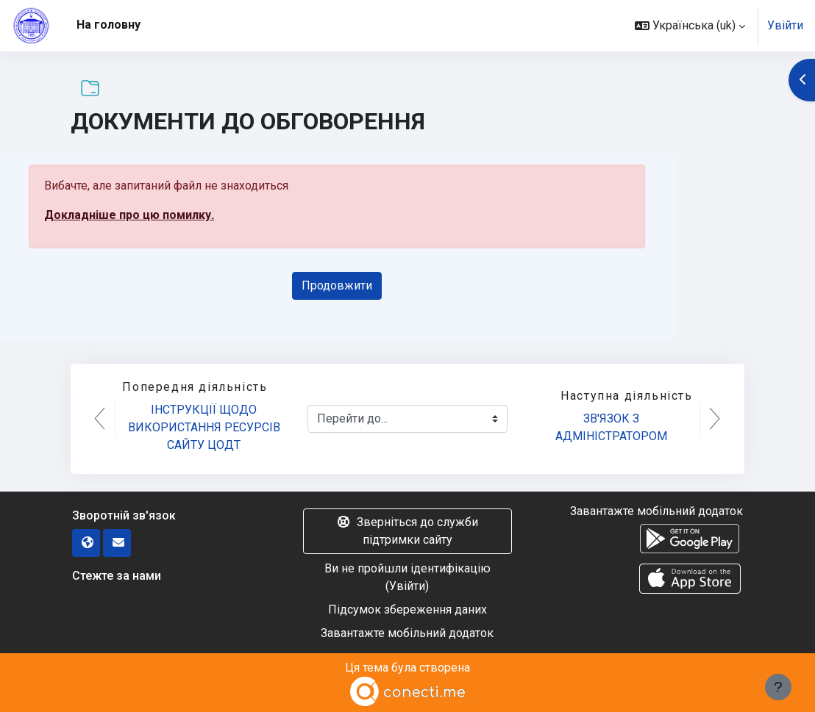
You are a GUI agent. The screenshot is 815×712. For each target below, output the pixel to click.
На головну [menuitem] (108, 25)
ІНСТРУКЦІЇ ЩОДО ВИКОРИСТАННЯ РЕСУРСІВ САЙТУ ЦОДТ (205, 427)
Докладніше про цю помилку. (129, 215)
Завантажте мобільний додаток (407, 633)
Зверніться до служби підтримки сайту (407, 531)
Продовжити (337, 285)
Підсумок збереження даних (407, 609)
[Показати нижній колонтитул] (778, 687)
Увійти (785, 25)
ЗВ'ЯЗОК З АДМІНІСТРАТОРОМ (611, 427)
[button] (690, 25)
